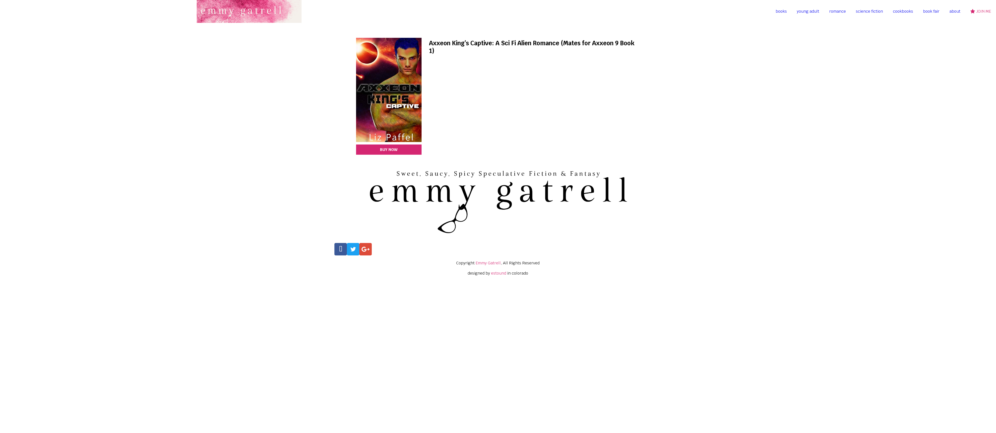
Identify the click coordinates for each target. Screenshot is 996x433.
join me (980, 11)
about (954, 11)
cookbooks (903, 11)
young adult (808, 11)
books (781, 11)
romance (837, 11)
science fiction (869, 11)
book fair (931, 11)
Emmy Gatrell (488, 263)
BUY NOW (388, 149)
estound (498, 273)
